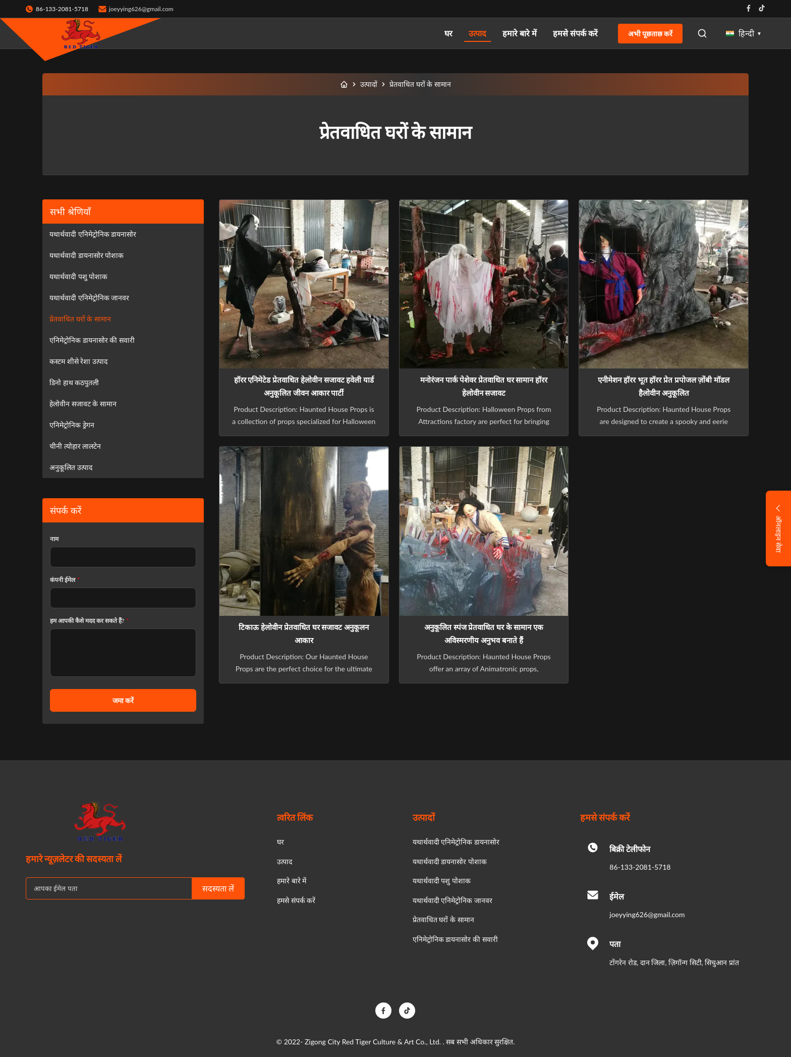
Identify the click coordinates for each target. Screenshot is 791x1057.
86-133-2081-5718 (639, 867)
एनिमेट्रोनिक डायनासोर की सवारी (92, 340)
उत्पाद (477, 33)
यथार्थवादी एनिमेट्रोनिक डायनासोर (92, 234)
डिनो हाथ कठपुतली (74, 382)
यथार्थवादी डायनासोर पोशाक (86, 255)
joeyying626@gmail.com (141, 9)
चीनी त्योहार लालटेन (75, 446)
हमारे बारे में (519, 33)
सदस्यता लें (218, 888)
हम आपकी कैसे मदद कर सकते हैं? (89, 620)
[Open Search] (702, 33)
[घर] (344, 84)
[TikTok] (407, 1010)
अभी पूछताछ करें (650, 33)
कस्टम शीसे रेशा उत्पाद (78, 361)
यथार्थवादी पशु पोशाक (78, 276)
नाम (54, 539)
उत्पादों (368, 84)
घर (448, 33)
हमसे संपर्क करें (575, 33)
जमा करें (123, 700)
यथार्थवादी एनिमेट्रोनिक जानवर (89, 297)
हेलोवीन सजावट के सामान (83, 403)
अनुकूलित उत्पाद (70, 467)
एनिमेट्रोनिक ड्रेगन (71, 424)
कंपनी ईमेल (65, 580)
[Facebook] (383, 1010)
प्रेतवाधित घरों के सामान (80, 318)
